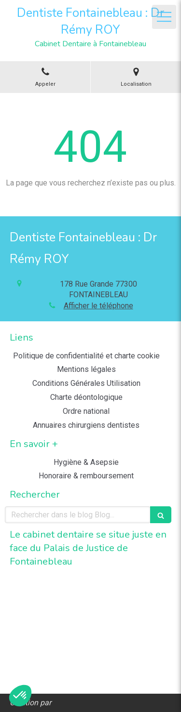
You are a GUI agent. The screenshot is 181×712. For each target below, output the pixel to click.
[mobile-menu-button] (164, 17)
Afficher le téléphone (98, 305)
